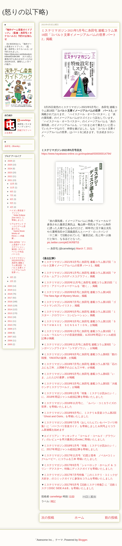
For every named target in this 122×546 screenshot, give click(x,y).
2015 (10, 305)
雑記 (53, 501)
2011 (10, 321)
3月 (12, 277)
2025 (10, 165)
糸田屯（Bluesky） (13, 146)
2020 (10, 286)
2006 (10, 340)
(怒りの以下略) (25, 12)
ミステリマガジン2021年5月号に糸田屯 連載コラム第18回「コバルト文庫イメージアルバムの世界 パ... (18, 265)
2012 (10, 317)
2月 (12, 281)
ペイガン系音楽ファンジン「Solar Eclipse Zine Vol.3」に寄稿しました (17, 215)
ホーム (79, 517)
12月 (12, 184)
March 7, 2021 (84, 248)
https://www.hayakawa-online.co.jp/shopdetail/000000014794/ (76, 153)
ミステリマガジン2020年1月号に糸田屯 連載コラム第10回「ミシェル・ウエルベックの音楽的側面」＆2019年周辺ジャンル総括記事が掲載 (78, 335)
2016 (10, 301)
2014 (10, 309)
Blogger (82, 539)
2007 (10, 337)
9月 (12, 191)
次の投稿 (47, 517)
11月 (12, 187)
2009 (10, 329)
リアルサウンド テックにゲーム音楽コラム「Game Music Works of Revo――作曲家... (18, 231)
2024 (10, 168)
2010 (10, 325)
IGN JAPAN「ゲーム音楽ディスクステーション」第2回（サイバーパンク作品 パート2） (18, 248)
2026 (10, 161)
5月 (12, 203)
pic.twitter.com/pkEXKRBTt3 (63, 242)
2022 (10, 176)
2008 (10, 333)
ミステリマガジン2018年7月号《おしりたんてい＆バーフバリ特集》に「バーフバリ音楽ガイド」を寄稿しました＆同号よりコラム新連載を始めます (79, 426)
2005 (10, 344)
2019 (10, 290)
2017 (10, 298)
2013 (10, 313)
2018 (10, 294)
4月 (12, 207)
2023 (10, 172)
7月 (12, 195)
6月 (12, 199)
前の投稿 (111, 517)
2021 (10, 180)
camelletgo (25, 120)
